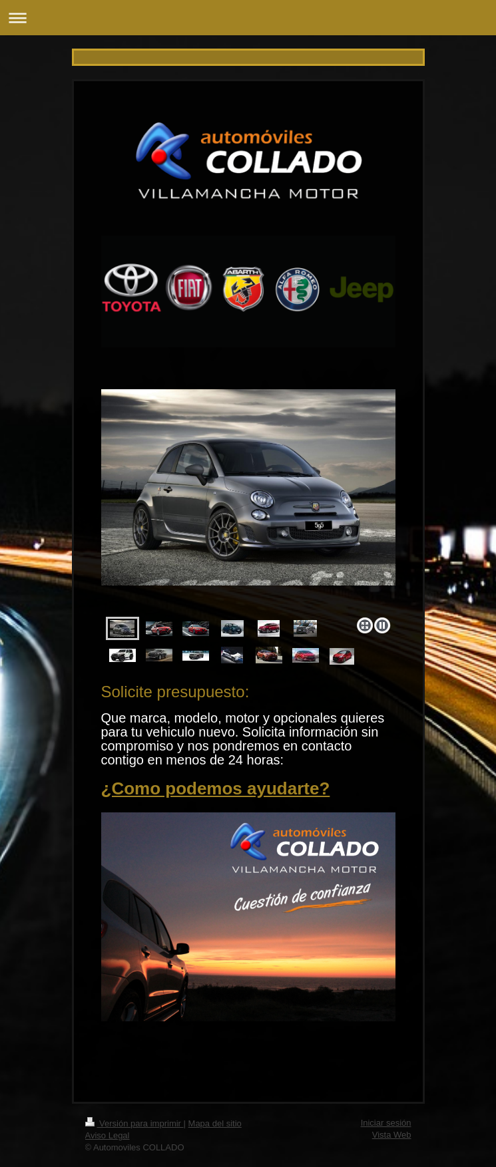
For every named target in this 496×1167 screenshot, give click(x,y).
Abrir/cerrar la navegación (248, 17)
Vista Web (391, 1135)
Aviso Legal (107, 1135)
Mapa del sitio (215, 1123)
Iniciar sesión (386, 1123)
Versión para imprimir (134, 1123)
